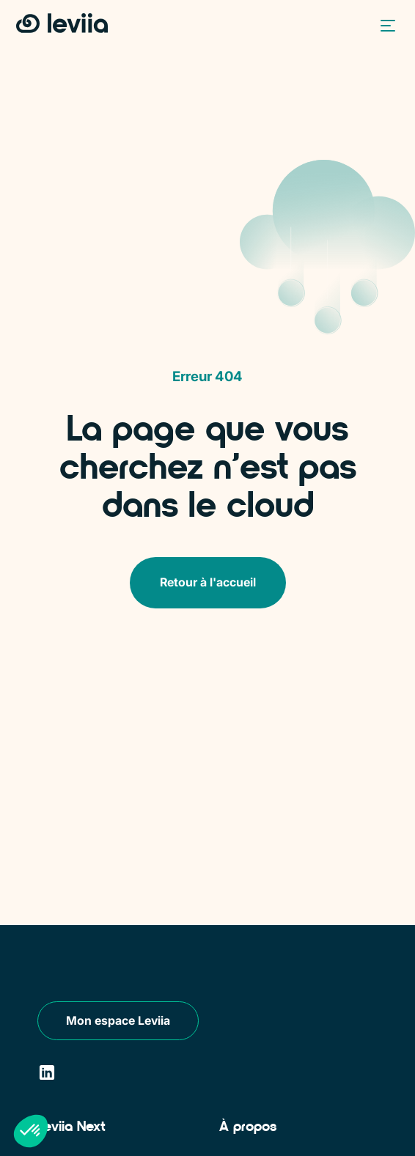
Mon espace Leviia (118, 1020)
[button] (384, 25)
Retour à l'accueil (208, 582)
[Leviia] (82, 964)
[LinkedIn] (46, 1073)
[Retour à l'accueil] (62, 24)
